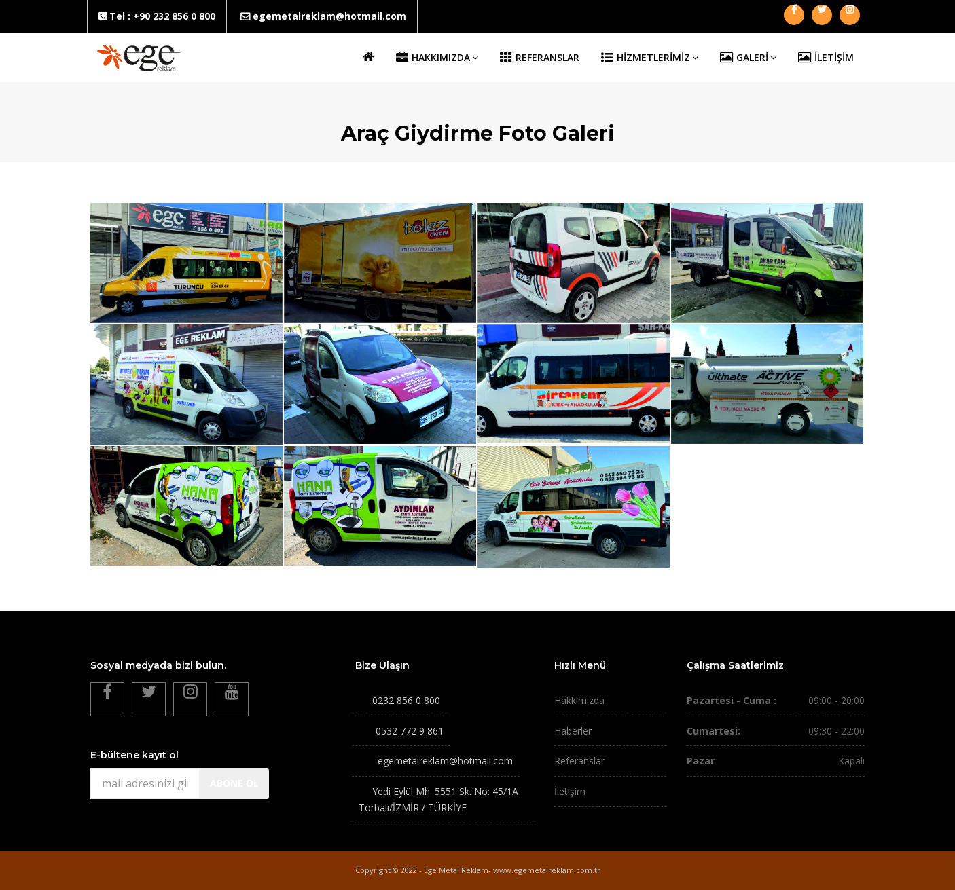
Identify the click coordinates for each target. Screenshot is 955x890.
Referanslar (579, 760)
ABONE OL (234, 783)
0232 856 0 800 (406, 700)
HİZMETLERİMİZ (649, 57)
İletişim (569, 791)
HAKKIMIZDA (437, 57)
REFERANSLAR (539, 57)
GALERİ (748, 57)
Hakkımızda (579, 700)
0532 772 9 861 (410, 730)
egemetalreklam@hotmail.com (329, 16)
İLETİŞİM (826, 57)
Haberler (573, 730)
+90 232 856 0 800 (174, 16)
